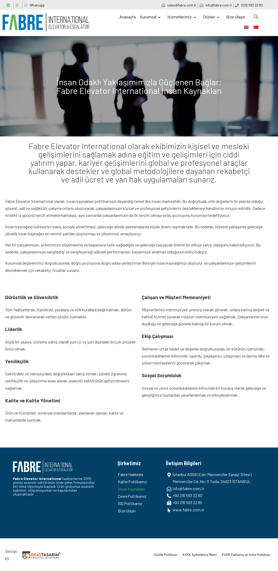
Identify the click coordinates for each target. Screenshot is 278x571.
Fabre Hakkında (131, 474)
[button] (256, 16)
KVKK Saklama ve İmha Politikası (246, 555)
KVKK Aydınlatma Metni (200, 555)
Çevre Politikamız (133, 496)
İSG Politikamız (131, 503)
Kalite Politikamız (133, 481)
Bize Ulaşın (235, 16)
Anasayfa (127, 16)
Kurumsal (148, 16)
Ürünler (209, 16)
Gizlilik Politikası (165, 555)
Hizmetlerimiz (180, 16)
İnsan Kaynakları (132, 488)
